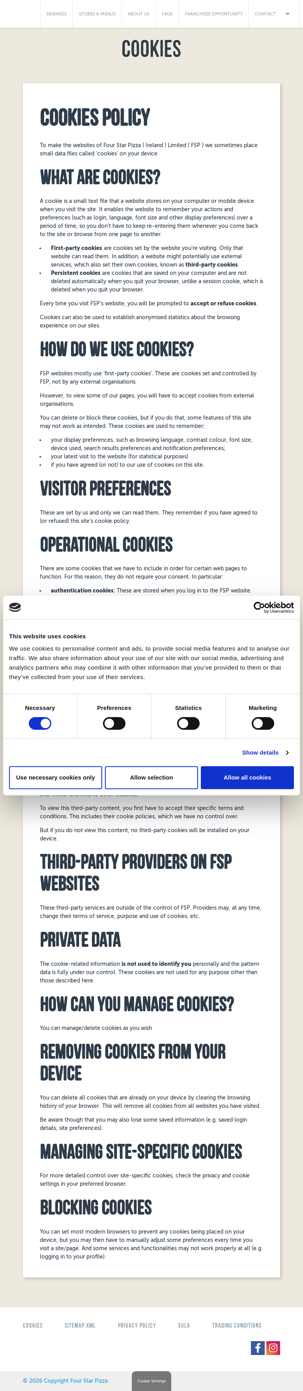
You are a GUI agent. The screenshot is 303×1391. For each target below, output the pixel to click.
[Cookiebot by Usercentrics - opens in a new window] (259, 607)
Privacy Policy (137, 1326)
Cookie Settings (151, 1381)
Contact (274, 13)
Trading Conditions (237, 1326)
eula (184, 1326)
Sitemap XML (80, 1326)
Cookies (33, 1326)
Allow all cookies (247, 777)
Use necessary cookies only (55, 777)
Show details (260, 752)
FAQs (167, 14)
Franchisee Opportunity (214, 14)
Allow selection (151, 777)
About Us (139, 14)
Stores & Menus (97, 14)
